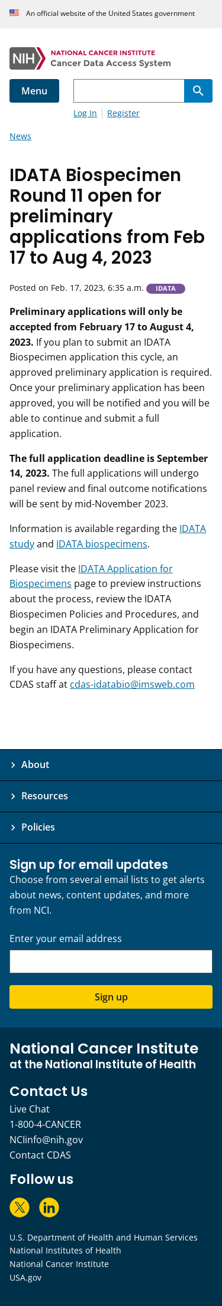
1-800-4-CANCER (45, 1124)
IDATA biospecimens (101, 543)
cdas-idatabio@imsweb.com (132, 684)
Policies (38, 827)
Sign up (111, 996)
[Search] (198, 91)
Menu (34, 90)
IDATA (166, 288)
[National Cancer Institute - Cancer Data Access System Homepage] (111, 58)
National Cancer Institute (59, 1263)
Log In (85, 113)
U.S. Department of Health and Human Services (103, 1237)
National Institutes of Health (65, 1250)
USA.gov (25, 1277)
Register (123, 113)
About (35, 764)
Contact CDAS (40, 1155)
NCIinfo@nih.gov (46, 1139)
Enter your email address (65, 939)
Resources (44, 795)
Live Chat (29, 1108)
